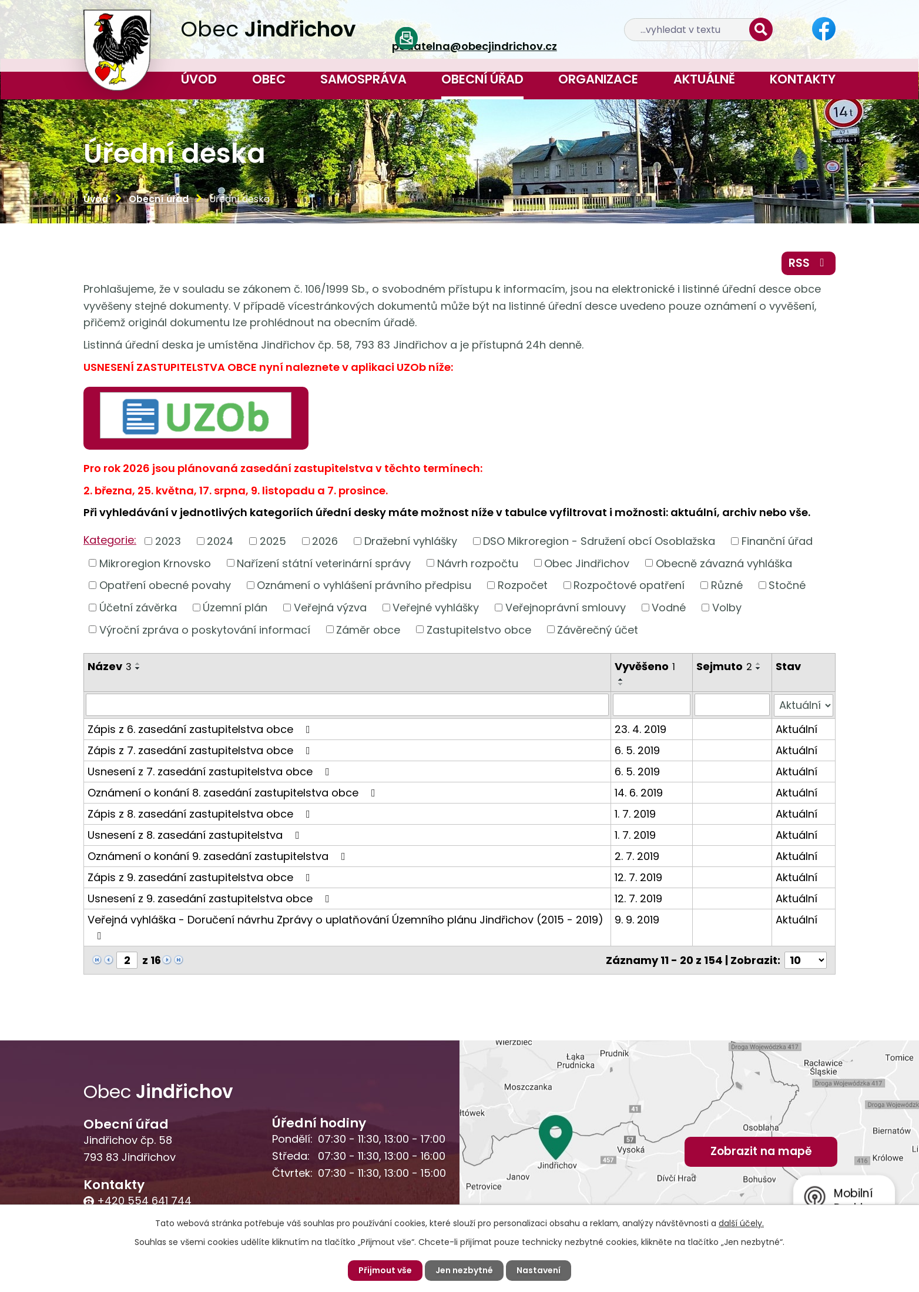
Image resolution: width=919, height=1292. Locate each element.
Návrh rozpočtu (477, 562)
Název (110, 666)
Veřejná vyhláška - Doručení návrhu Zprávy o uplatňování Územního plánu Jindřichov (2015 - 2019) (345, 926)
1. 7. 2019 (635, 813)
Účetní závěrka (138, 607)
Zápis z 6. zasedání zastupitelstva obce (201, 728)
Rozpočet (523, 585)
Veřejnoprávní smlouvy (565, 607)
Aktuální (796, 728)
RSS (809, 263)
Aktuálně (704, 79)
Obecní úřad (482, 79)
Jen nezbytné (464, 1270)
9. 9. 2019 (637, 919)
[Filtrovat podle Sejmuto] (732, 705)
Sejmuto (724, 666)
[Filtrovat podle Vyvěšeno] (651, 705)
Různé (727, 585)
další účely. (741, 1223)
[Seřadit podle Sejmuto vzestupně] (758, 663)
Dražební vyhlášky (410, 541)
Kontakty (803, 79)
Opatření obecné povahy (165, 585)
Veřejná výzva (330, 607)
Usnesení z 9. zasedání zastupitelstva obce (211, 898)
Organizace (598, 79)
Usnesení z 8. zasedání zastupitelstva (196, 834)
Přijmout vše (385, 1270)
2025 (273, 541)
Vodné (669, 607)
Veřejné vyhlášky (436, 607)
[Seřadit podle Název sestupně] (138, 668)
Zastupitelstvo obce (479, 629)
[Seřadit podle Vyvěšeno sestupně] (621, 684)
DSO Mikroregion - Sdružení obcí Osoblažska (599, 541)
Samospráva (363, 79)
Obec (269, 79)
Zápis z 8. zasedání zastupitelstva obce (201, 813)
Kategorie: (109, 540)
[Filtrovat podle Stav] (803, 705)
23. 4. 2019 (640, 728)
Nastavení (538, 1270)
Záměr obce (368, 629)
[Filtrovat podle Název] (347, 705)
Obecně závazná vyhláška (724, 562)
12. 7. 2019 (638, 876)
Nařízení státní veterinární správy (324, 562)
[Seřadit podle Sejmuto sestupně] (758, 668)
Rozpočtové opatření (629, 585)
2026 (325, 541)
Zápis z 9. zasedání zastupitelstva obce (201, 876)
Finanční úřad (777, 541)
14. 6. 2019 (639, 792)
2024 (220, 541)
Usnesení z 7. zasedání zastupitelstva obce (211, 771)
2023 (168, 541)
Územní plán (235, 607)
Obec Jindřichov (586, 562)
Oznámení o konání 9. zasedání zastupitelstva (219, 855)
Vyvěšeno (645, 666)
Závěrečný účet (597, 629)
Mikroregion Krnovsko (155, 562)
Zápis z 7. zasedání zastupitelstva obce (201, 749)
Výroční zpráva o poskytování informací (204, 629)
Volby (727, 607)
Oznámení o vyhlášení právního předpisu (364, 585)
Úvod (199, 79)
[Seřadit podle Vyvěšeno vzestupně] (621, 679)
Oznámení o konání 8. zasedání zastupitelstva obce (234, 792)
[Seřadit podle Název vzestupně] (138, 663)
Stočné (787, 585)
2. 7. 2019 (637, 855)
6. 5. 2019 (637, 749)
